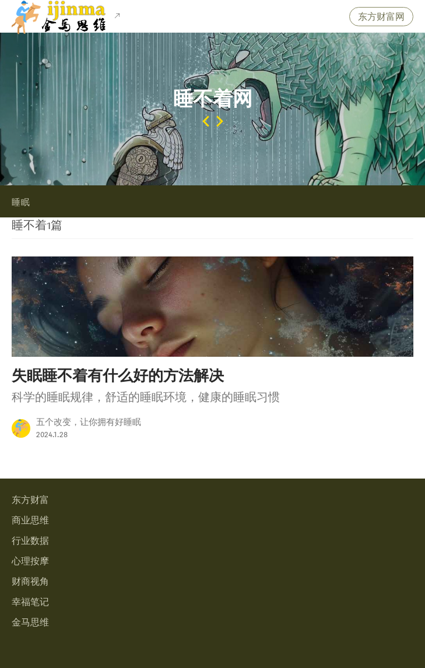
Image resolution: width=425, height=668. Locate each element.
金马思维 (30, 622)
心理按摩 (30, 561)
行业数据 (30, 541)
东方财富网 (381, 17)
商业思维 (30, 520)
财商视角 (30, 582)
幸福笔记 (30, 602)
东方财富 (30, 500)
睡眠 (21, 202)
